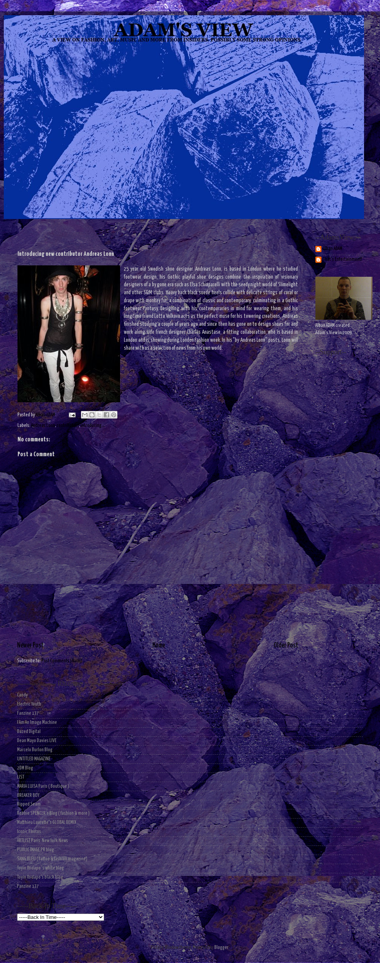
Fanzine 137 (28, 713)
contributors (68, 425)
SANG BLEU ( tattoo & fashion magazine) (52, 859)
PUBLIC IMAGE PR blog (35, 849)
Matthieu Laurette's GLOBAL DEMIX (46, 822)
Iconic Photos (29, 831)
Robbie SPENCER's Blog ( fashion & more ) (53, 813)
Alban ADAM (332, 248)
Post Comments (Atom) (61, 660)
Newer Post (30, 645)
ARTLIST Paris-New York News (42, 840)
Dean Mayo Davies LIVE (37, 740)
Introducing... (93, 425)
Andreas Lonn (43, 425)
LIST (20, 777)
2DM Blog (25, 768)
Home (158, 645)
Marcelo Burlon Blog (34, 749)
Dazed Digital (29, 731)
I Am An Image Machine (37, 722)
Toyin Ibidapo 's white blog (40, 868)
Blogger (221, 947)
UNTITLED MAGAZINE (34, 759)
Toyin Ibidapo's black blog (40, 877)
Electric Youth (29, 704)
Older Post (286, 645)
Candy (22, 695)
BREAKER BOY (28, 795)
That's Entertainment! (342, 259)
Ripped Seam (29, 804)
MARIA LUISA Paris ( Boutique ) (43, 786)
